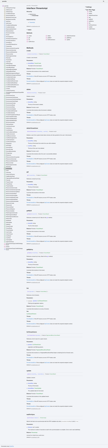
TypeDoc (12, 446)
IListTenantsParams (42, 300)
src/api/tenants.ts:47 (35, 365)
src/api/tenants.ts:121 (35, 166)
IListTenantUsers (37, 344)
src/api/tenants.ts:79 (35, 243)
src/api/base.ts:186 (35, 437)
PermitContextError (31, 81)
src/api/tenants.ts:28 (35, 26)
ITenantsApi (34, 5)
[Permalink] (32, 50)
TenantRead (46, 54)
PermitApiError (30, 76)
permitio (4, 1)
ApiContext (47, 81)
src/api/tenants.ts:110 (35, 122)
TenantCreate (37, 63)
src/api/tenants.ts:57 (35, 204)
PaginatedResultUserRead (53, 335)
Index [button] (29, 29)
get (47, 217)
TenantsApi (32, 22)
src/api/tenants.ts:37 (35, 326)
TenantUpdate (37, 388)
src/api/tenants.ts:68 (35, 282)
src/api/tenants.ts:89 (35, 83)
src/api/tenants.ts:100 (35, 408)
